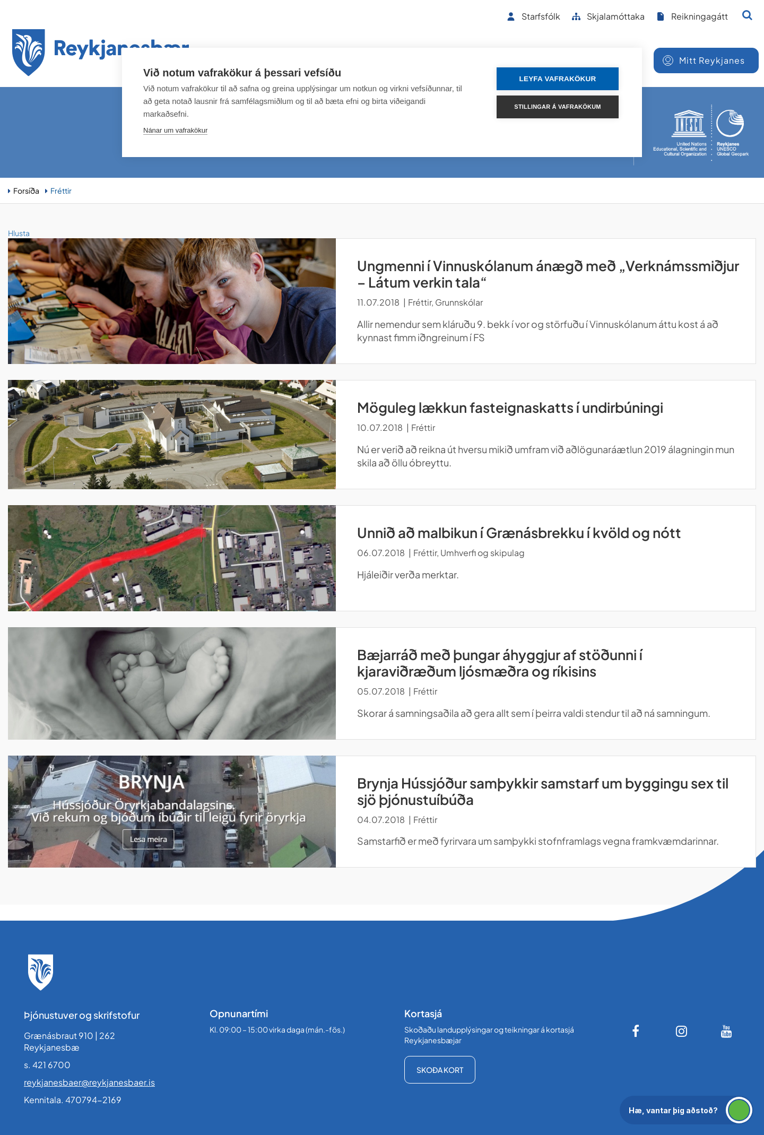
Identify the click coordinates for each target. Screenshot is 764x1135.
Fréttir (61, 190)
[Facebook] (636, 1031)
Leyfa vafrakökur (557, 79)
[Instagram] (681, 1031)
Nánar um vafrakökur (175, 130)
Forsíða (26, 190)
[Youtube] (727, 1031)
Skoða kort (439, 1070)
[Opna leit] (747, 15)
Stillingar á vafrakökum (557, 106)
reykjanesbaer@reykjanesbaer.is (89, 1082)
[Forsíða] (101, 54)
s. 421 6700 (47, 1064)
